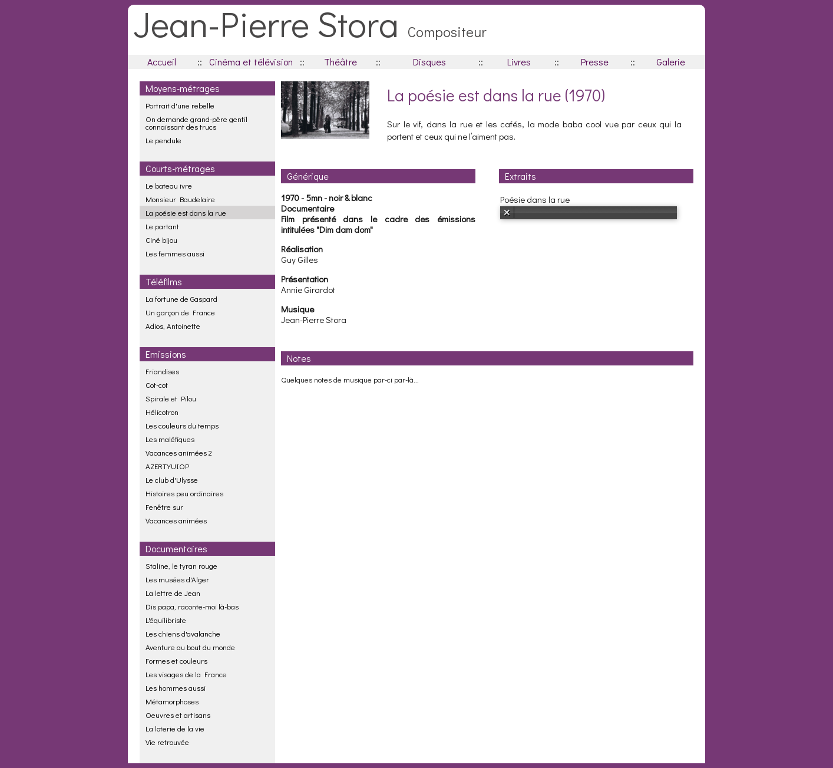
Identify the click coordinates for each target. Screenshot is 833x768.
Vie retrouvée (167, 742)
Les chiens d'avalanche (183, 633)
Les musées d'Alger (177, 579)
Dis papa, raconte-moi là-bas (192, 606)
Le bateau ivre (169, 185)
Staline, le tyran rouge (181, 566)
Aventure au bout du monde (190, 647)
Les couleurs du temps (182, 425)
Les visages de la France (186, 674)
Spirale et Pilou (171, 398)
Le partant (162, 226)
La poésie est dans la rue (186, 212)
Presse (595, 61)
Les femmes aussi (175, 253)
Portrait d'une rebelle (180, 105)
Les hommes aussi (176, 688)
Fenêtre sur (164, 507)
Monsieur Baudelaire (180, 199)
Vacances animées (176, 520)
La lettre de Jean (173, 593)
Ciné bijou (161, 240)
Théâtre (340, 61)
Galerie (670, 61)
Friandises (162, 371)
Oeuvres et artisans (178, 715)
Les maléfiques (170, 439)
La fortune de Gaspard (181, 299)
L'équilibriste (166, 620)
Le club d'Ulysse (172, 479)
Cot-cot (157, 385)
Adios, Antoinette (173, 326)
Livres (519, 61)
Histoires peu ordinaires (184, 493)
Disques (429, 61)
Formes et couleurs (176, 660)
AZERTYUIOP (167, 466)
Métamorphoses (172, 701)
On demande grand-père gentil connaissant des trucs (196, 122)
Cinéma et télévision (251, 61)
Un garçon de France (180, 312)
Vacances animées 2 (179, 452)
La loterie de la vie (175, 728)
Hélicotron (162, 412)
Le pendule (163, 140)
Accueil (161, 61)
